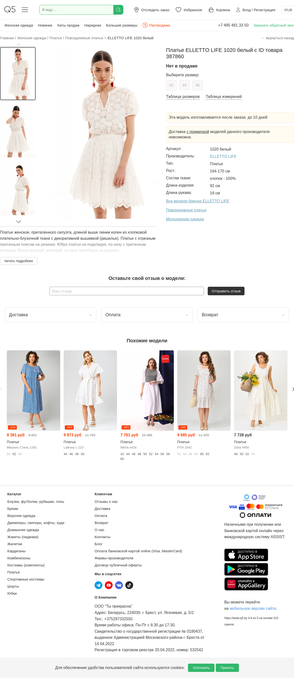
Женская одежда (18, 25)
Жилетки (14, 544)
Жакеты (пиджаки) (22, 537)
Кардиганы (16, 551)
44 (184, 85)
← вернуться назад (277, 38)
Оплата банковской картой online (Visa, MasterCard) (138, 551)
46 (198, 85)
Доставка (102, 508)
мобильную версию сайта (253, 608)
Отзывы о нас (106, 501)
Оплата (101, 516)
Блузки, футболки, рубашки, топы (35, 501)
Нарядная (92, 25)
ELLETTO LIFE (223, 156)
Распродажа (156, 25)
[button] (18, 44)
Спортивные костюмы (25, 579)
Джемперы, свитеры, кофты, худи (35, 523)
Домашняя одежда (23, 530)
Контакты (102, 537)
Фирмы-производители (114, 558)
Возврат (101, 523)
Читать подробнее (18, 261)
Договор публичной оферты (118, 565)
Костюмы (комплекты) (26, 565)
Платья (13, 572)
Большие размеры (121, 25)
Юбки (12, 593)
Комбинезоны (18, 558)
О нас (99, 530)
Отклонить (201, 668)
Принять (227, 668)
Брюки (12, 508)
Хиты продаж (68, 25)
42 (171, 85)
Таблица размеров (183, 97)
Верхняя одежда (21, 516)
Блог (98, 544)
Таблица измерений (224, 97)
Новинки (45, 25)
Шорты (13, 586)
